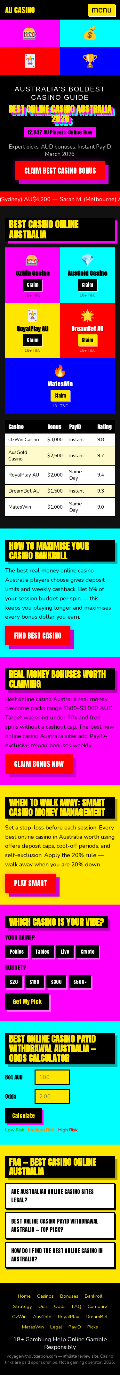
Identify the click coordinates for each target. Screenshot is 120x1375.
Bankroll (93, 1296)
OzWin (19, 1316)
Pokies (17, 951)
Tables (42, 951)
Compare (97, 1306)
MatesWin (33, 1327)
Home (24, 1296)
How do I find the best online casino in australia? (57, 1255)
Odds (60, 1306)
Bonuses (69, 1296)
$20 (14, 981)
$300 (56, 981)
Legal (56, 1327)
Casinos (45, 1296)
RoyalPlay (68, 1316)
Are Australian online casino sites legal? (52, 1196)
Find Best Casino (37, 636)
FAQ (76, 1306)
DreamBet (97, 1316)
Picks (92, 1327)
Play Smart (30, 883)
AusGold (42, 1316)
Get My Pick (27, 1001)
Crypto (87, 951)
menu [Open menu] (102, 9)
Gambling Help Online (55, 1339)
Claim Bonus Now (39, 764)
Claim (32, 284)
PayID (74, 1327)
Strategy (22, 1306)
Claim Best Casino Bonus (60, 171)
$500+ (80, 981)
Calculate (23, 1116)
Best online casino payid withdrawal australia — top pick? (55, 1225)
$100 (34, 981)
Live (65, 951)
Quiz (43, 1306)
